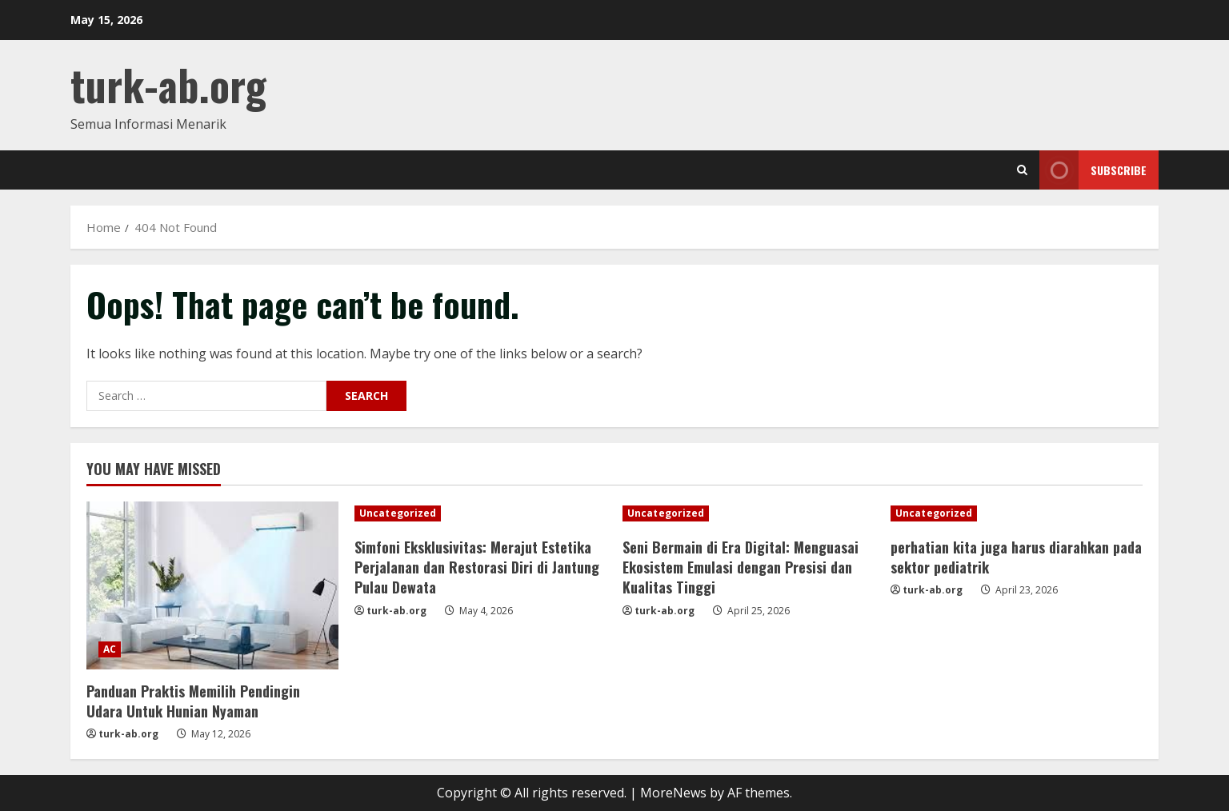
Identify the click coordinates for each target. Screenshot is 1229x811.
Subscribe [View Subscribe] (1093, 170)
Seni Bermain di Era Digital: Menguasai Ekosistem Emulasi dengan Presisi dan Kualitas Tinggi (741, 567)
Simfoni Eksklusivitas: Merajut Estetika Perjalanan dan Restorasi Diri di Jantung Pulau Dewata (476, 567)
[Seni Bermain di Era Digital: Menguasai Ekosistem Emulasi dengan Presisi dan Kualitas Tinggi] (749, 513)
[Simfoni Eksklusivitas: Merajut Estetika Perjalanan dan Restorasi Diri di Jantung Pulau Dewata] (480, 513)
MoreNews (673, 792)
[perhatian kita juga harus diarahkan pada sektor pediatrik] (1017, 513)
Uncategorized (397, 513)
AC (109, 649)
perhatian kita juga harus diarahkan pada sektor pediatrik (1016, 557)
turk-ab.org (168, 84)
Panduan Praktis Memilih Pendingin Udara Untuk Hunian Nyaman (193, 701)
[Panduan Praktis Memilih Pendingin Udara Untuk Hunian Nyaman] (212, 585)
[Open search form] (1022, 170)
